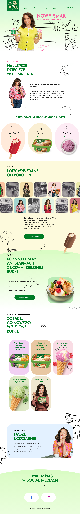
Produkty (32, 7)
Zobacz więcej (34, 237)
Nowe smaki (45, 7)
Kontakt (63, 7)
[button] (68, 7)
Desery (39, 7)
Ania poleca (54, 7)
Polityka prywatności (40, 506)
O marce (25, 7)
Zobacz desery (24, 297)
